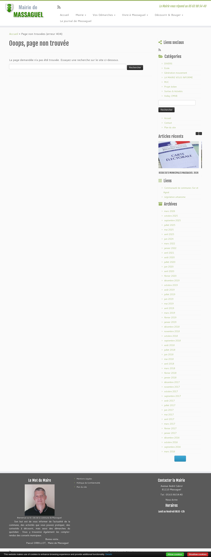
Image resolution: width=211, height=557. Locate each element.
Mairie (80, 15)
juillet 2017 (169, 405)
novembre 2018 (172, 331)
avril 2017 (169, 419)
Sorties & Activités (173, 91)
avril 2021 (169, 252)
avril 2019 (169, 308)
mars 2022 (169, 243)
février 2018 (170, 372)
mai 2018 (169, 359)
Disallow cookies (198, 554)
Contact (168, 122)
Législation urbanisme (174, 196)
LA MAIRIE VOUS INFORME (178, 77)
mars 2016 (169, 451)
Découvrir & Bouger (169, 15)
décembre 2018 (172, 326)
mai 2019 (169, 303)
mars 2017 (169, 423)
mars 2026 (169, 211)
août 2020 (169, 257)
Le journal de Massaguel (75, 21)
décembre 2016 (172, 437)
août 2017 (169, 400)
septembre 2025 (172, 220)
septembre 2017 (172, 396)
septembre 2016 (172, 446)
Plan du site (170, 127)
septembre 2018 (172, 340)
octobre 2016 (171, 442)
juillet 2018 (169, 349)
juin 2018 (168, 354)
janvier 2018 (170, 377)
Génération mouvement (175, 72)
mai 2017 (169, 414)
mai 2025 (169, 229)
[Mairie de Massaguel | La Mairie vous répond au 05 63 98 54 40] (24, 10)
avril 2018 (169, 363)
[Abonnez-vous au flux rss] (60, 7)
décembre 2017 (172, 382)
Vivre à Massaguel (135, 15)
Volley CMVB (170, 95)
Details (108, 554)
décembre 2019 (172, 280)
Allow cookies (175, 554)
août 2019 (169, 289)
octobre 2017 (171, 391)
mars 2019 (169, 312)
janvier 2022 (170, 248)
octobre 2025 (171, 215)
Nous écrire (172, 499)
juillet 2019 (169, 294)
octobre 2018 (171, 335)
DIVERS (168, 63)
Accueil (64, 15)
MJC (166, 82)
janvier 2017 (170, 433)
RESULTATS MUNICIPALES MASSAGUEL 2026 (178, 172)
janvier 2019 (170, 322)
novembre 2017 (172, 386)
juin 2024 (168, 238)
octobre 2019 (171, 285)
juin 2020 (168, 266)
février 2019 (170, 317)
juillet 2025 (169, 225)
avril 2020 (169, 271)
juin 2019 (168, 298)
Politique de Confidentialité (88, 483)
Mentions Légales (84, 478)
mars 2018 (169, 368)
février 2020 (170, 275)
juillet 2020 (169, 262)
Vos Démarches (104, 15)
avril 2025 (169, 234)
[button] (200, 133)
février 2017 (170, 428)
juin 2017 (168, 409)
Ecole (166, 68)
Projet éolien (170, 86)
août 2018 (169, 345)
